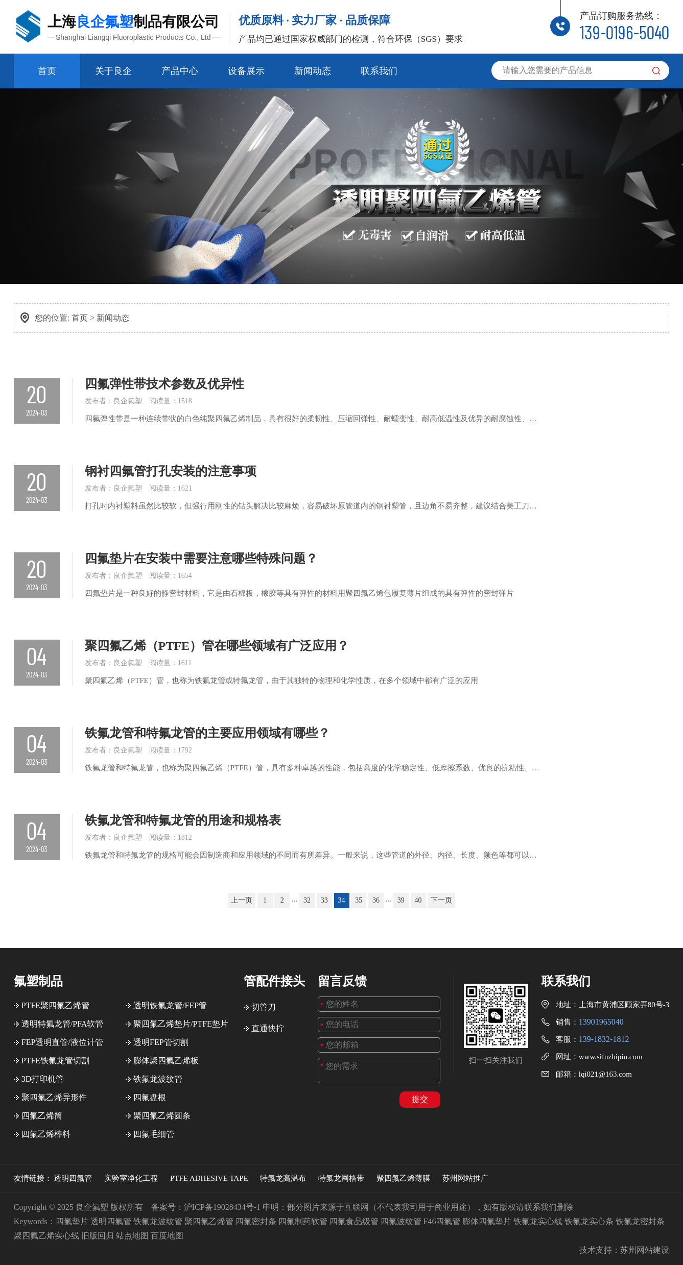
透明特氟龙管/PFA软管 (62, 1023)
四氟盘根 (149, 1097)
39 (401, 900)
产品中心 (179, 71)
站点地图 (132, 1235)
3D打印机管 (42, 1079)
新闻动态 (312, 71)
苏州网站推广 (465, 1178)
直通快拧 (267, 1028)
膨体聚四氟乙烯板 (166, 1060)
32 (307, 900)
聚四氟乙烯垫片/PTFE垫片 (180, 1023)
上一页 (241, 900)
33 (324, 900)
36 (376, 900)
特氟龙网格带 (341, 1178)
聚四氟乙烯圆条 (162, 1115)
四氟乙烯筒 (41, 1115)
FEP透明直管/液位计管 (62, 1042)
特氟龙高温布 (283, 1178)
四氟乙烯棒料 (45, 1134)
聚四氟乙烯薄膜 (403, 1178)
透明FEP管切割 (161, 1042)
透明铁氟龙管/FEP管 (170, 1005)
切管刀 (263, 1007)
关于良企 (113, 71)
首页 (47, 71)
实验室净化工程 (131, 1178)
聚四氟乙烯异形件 (54, 1097)
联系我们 (379, 71)
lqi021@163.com (605, 1074)
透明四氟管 (73, 1178)
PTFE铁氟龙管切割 (55, 1060)
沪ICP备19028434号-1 (222, 1207)
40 (418, 900)
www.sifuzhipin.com (611, 1057)
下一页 (441, 900)
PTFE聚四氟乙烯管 (55, 1005)
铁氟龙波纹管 (157, 1079)
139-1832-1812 (604, 1039)
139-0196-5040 (624, 32)
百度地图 (167, 1235)
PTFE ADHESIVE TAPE (209, 1178)
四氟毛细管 (153, 1134)
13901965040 (601, 1021)
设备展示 (246, 71)
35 (358, 900)
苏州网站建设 (644, 1250)
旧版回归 (97, 1235)
